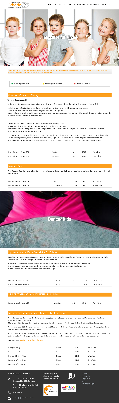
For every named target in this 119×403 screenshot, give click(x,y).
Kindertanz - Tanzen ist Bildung (18, 70)
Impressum (86, 379)
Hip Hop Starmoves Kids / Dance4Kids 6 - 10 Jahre (58, 70)
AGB (83, 381)
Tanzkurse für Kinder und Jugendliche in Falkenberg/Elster (33, 72)
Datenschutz (86, 376)
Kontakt (85, 374)
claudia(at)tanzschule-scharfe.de (31, 340)
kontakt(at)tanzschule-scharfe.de (24, 398)
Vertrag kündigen (88, 384)
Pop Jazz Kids (35, 70)
